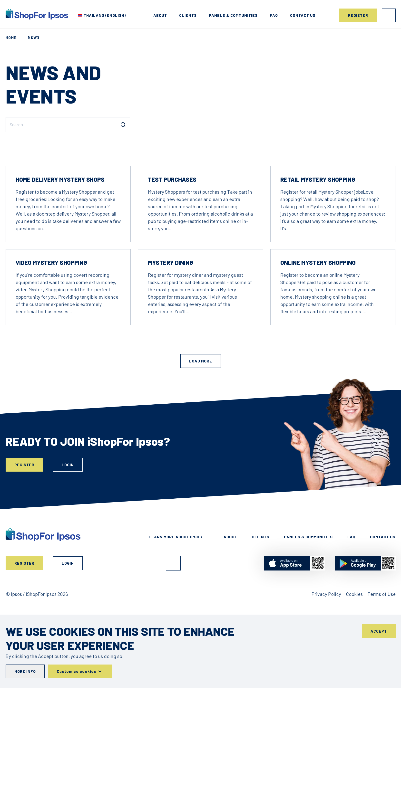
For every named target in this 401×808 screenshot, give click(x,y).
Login (389, 15)
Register (358, 15)
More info (25, 738)
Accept (379, 698)
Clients (188, 15)
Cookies (354, 661)
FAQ (274, 15)
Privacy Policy (326, 661)
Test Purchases (172, 246)
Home (11, 37)
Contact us (302, 15)
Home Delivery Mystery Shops (60, 246)
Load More (200, 428)
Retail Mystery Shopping (317, 246)
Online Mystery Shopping (318, 329)
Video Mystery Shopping (51, 329)
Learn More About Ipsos (175, 604)
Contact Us (382, 604)
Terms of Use (382, 661)
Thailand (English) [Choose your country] (105, 15)
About (160, 15)
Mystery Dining (170, 329)
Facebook (173, 630)
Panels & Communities (233, 15)
